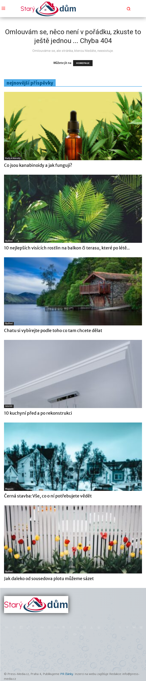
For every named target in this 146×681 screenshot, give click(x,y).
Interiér (8, 406)
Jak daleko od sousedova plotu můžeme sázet (49, 578)
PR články (66, 674)
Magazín (9, 489)
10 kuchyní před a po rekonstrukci (38, 413)
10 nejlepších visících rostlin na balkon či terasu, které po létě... (67, 248)
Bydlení (9, 241)
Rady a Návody (12, 158)
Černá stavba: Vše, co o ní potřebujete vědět (48, 496)
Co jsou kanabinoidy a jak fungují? (38, 165)
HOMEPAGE (83, 63)
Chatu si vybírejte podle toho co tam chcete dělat (53, 330)
